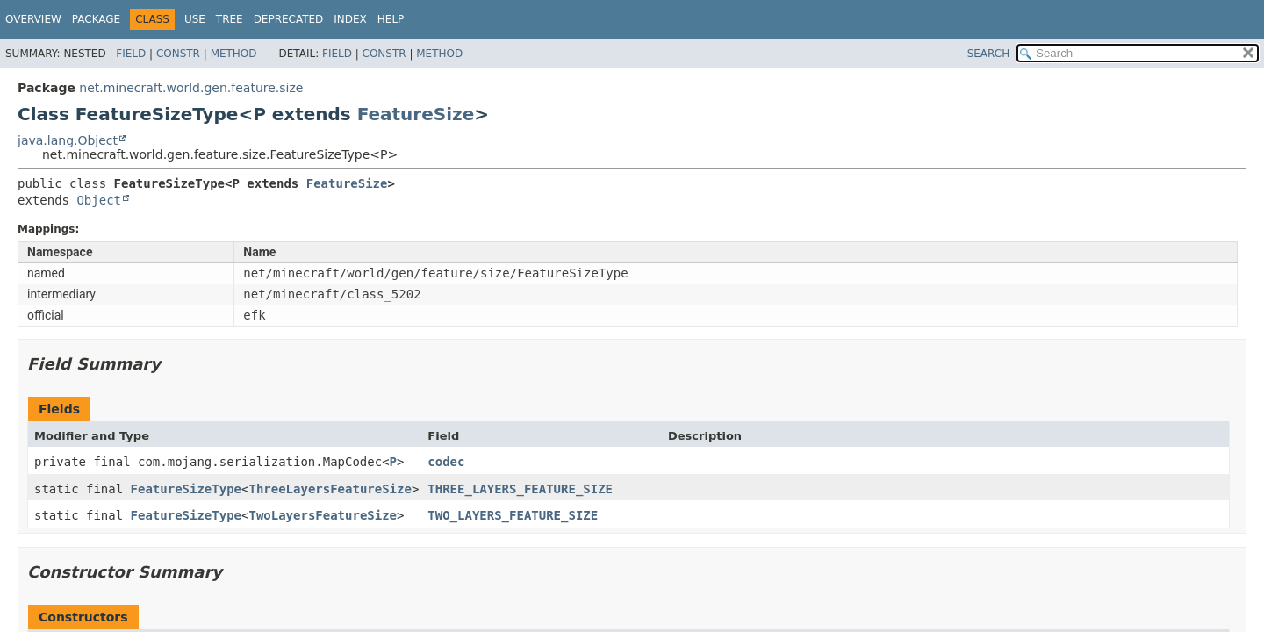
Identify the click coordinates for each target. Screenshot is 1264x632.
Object (98, 200)
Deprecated (289, 19)
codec (445, 462)
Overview (33, 19)
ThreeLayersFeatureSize (329, 489)
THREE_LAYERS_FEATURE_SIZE (520, 489)
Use (194, 19)
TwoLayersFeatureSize (322, 515)
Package (96, 19)
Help (391, 19)
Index (350, 19)
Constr (178, 53)
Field (131, 53)
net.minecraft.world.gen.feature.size (191, 88)
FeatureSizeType (186, 489)
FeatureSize (416, 114)
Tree (229, 19)
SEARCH (988, 53)
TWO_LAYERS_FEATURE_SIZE (512, 515)
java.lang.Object (68, 140)
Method (234, 53)
